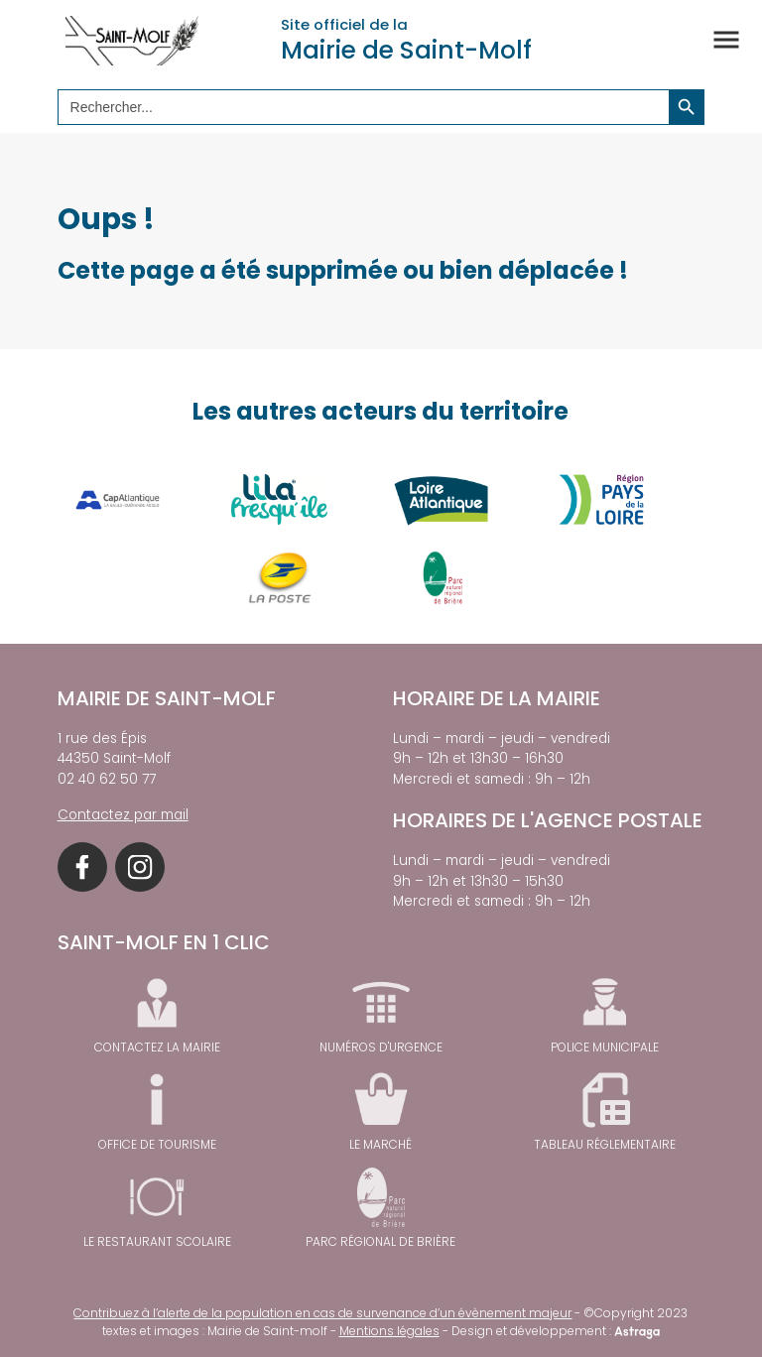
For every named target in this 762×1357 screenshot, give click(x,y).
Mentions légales (389, 1330)
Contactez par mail (123, 814)
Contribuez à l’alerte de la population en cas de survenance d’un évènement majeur (322, 1312)
